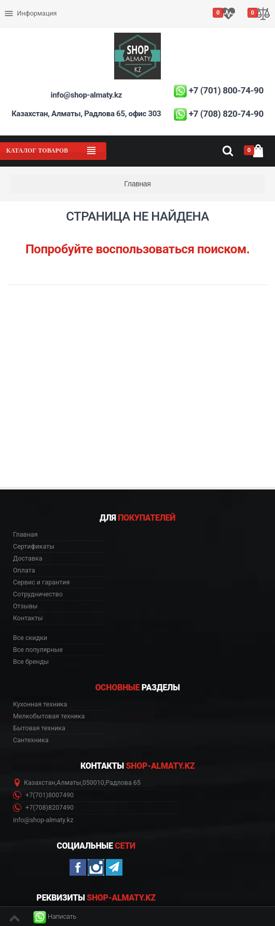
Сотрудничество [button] (38, 594)
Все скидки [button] (30, 638)
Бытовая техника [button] (39, 728)
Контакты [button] (28, 618)
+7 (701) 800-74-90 (226, 90)
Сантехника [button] (30, 740)
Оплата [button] (24, 570)
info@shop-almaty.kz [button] (43, 820)
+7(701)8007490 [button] (43, 795)
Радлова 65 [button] (123, 782)
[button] (54, 916)
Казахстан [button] (40, 782)
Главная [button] (25, 534)
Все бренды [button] (31, 661)
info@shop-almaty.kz (86, 95)
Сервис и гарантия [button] (41, 582)
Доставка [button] (28, 558)
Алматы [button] (69, 782)
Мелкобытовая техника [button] (49, 716)
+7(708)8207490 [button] (43, 808)
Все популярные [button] (38, 649)
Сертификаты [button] (33, 546)
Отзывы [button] (25, 606)
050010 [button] (93, 782)
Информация (30, 13)
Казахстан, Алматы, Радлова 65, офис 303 (86, 113)
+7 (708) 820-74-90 (226, 113)
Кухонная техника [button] (40, 704)
